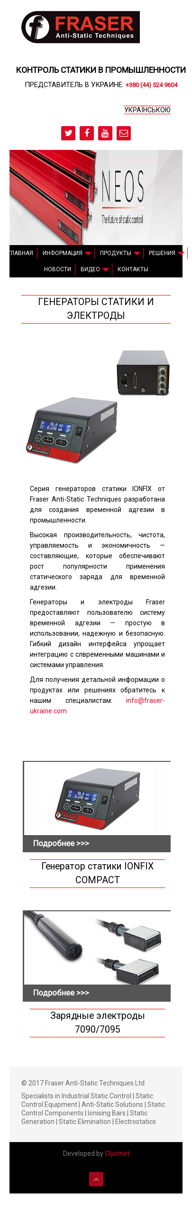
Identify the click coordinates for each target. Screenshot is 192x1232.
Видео (90, 269)
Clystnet (117, 1153)
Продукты (115, 253)
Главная (20, 253)
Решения (162, 253)
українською (147, 110)
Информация (62, 253)
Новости (57, 269)
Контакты (133, 269)
